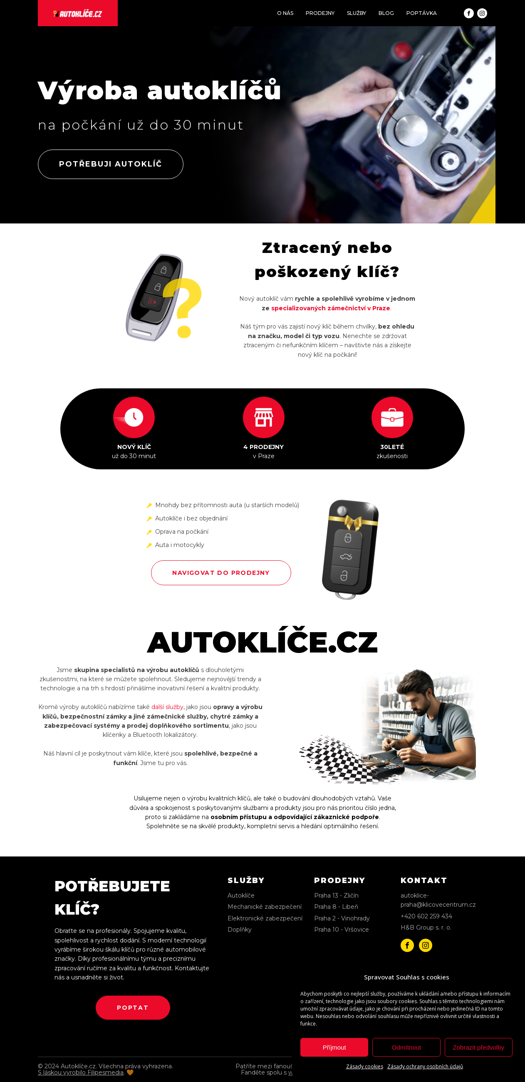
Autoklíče (241, 895)
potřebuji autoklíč (110, 164)
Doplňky (240, 929)
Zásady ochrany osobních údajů (425, 1066)
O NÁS (285, 13)
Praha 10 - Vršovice (341, 929)
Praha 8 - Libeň (336, 906)
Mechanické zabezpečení (265, 906)
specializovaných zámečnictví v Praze (330, 308)
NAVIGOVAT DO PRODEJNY (221, 573)
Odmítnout (406, 1047)
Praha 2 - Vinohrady (342, 918)
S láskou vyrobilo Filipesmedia (81, 1072)
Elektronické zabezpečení (265, 918)
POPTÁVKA (421, 13)
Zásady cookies (364, 1066)
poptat (133, 1007)
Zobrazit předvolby (478, 1047)
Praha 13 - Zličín (336, 895)
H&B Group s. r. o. (426, 927)
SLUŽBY (356, 13)
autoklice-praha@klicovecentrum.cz (438, 900)
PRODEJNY (320, 13)
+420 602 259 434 (426, 916)
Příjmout (334, 1047)
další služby (167, 707)
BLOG (386, 13)
